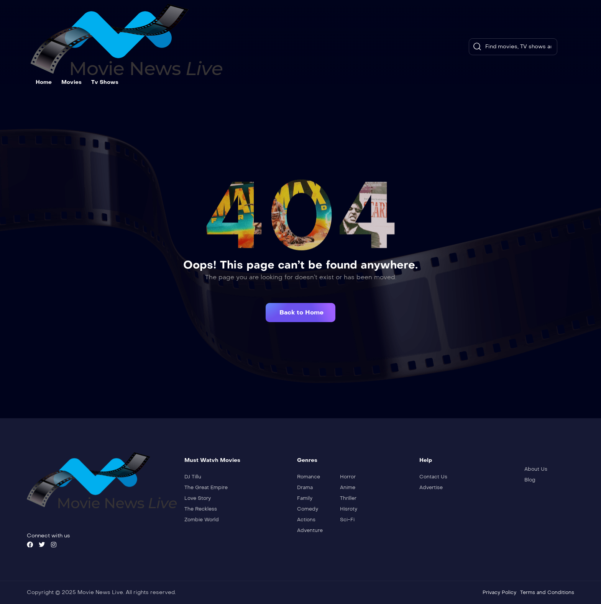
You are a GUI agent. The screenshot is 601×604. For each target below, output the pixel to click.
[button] (300, 312)
